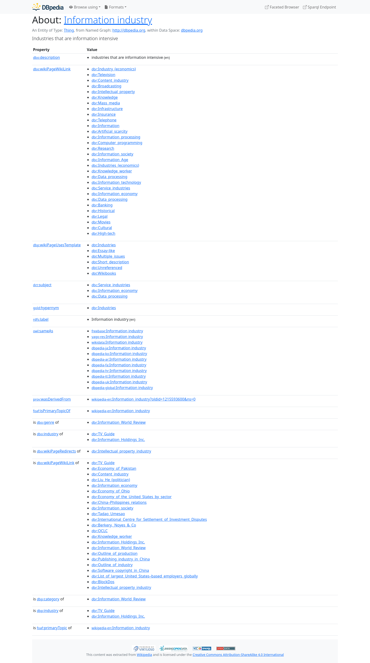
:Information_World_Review (119, 422)
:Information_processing (116, 137)
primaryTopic (52, 627)
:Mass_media (106, 103)
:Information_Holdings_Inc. (118, 439)
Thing (69, 30)
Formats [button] (114, 7)
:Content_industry (110, 80)
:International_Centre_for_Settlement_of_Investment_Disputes (149, 519)
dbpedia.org (192, 30)
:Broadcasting (106, 86)
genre (45, 422)
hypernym (46, 307)
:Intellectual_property (113, 91)
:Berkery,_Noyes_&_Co (114, 525)
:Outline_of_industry (112, 564)
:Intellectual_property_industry (121, 451)
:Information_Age (110, 159)
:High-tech (103, 233)
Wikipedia (144, 654)
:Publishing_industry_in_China (121, 559)
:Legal (100, 216)
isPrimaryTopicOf (51, 410)
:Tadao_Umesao (108, 513)
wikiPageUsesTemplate (57, 245)
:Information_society (112, 154)
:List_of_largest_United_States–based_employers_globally (145, 576)
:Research (103, 148)
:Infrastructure (107, 108)
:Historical (103, 210)
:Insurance (104, 114)
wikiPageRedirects (56, 451)
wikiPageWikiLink (52, 69)
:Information (105, 125)
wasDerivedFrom (52, 399)
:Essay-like (103, 250)
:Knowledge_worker (112, 171)
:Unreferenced (107, 267)
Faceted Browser (282, 7)
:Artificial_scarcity (109, 131)
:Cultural (102, 227)
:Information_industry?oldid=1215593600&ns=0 (143, 399)
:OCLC (100, 530)
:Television (103, 74)
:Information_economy (115, 193)
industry (47, 433)
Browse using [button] (83, 7)
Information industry (108, 19)
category (48, 599)
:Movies (101, 222)
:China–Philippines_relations (119, 502)
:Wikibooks (104, 273)
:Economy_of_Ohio (111, 491)
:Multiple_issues (108, 256)
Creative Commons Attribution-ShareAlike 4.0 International (238, 654)
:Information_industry (121, 410)
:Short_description (110, 262)
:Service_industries (111, 188)
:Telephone (104, 120)
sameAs (43, 331)
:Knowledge (105, 97)
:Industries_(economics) (115, 165)
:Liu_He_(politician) (111, 479)
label (41, 319)
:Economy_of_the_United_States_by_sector (132, 496)
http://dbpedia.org (128, 30)
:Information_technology (116, 182)
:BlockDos (103, 581)
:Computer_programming (117, 142)
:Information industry (117, 331)
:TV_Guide (103, 433)
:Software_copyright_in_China (120, 570)
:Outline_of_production (115, 553)
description (46, 57)
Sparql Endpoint (319, 7)
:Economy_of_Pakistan (114, 468)
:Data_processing (109, 176)
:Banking (102, 205)
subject (42, 284)
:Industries (104, 245)
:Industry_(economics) (114, 69)
